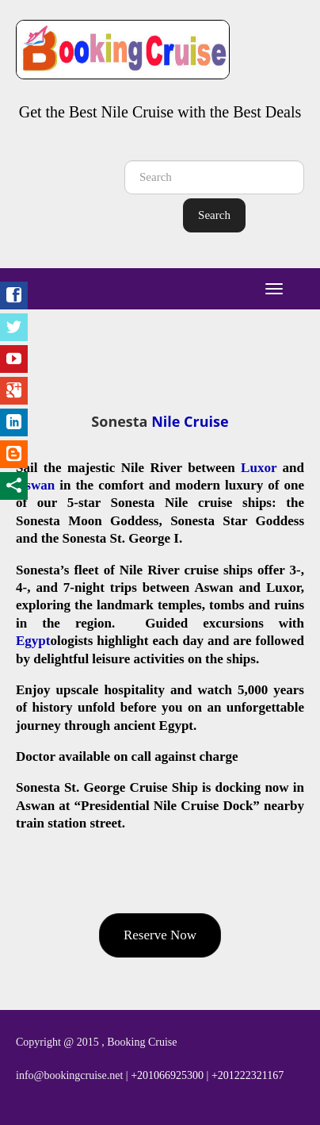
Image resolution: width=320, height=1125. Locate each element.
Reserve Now (160, 935)
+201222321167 (247, 1075)
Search (214, 215)
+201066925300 (167, 1075)
